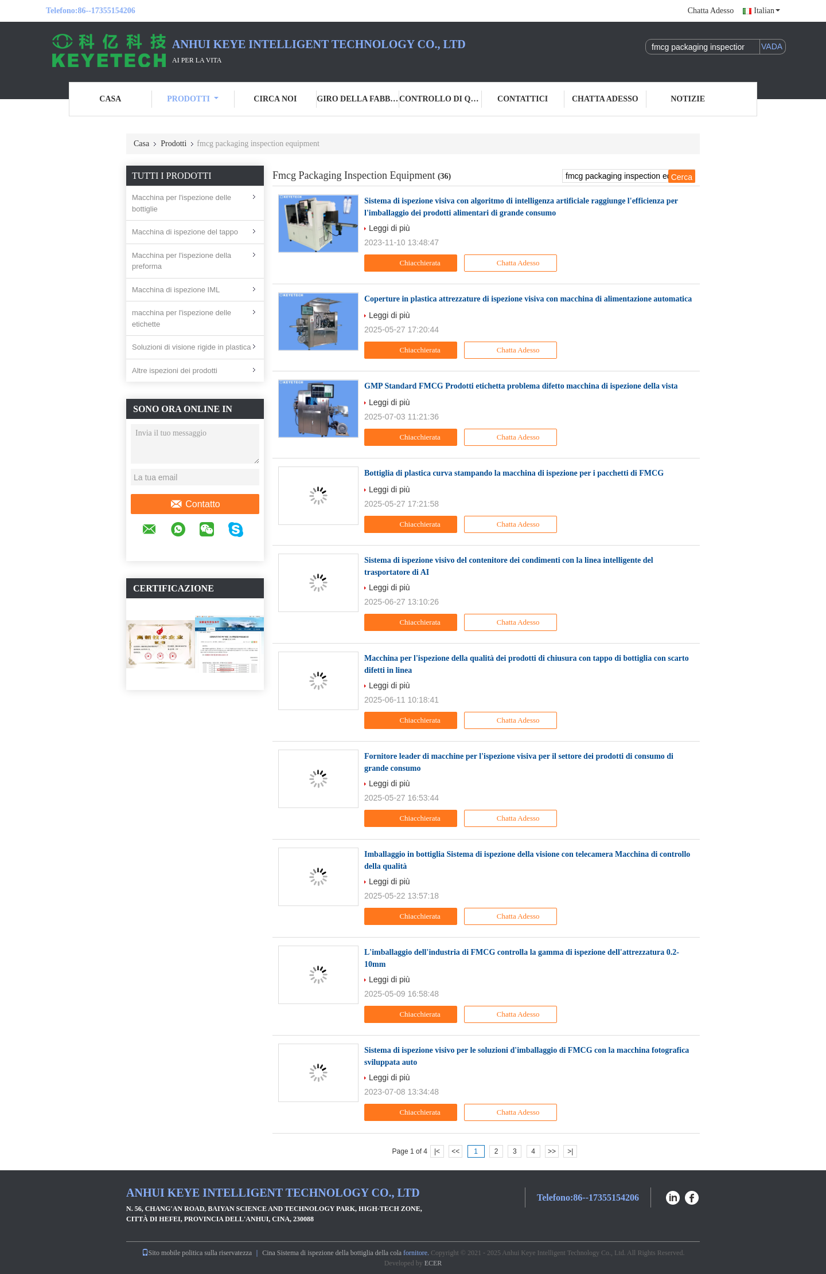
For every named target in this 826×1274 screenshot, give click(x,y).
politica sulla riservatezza (217, 1253)
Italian (767, 10)
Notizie (688, 99)
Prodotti (193, 99)
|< (437, 1151)
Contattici (522, 99)
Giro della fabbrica (358, 99)
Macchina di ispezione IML (176, 289)
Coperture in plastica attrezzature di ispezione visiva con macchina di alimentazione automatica (528, 299)
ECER (433, 1263)
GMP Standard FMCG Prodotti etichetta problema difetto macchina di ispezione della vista (521, 386)
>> (552, 1151)
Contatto (195, 504)
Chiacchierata (412, 263)
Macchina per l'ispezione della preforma (181, 261)
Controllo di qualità (440, 99)
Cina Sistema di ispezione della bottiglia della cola (332, 1253)
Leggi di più (389, 228)
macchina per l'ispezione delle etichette (181, 318)
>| (570, 1151)
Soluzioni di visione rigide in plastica (191, 347)
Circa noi (275, 99)
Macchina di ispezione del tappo (185, 232)
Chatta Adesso (711, 10)
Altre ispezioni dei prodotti (174, 370)
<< (455, 1151)
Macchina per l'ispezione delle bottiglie (181, 203)
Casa (110, 99)
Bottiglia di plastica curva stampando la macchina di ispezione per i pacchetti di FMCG (514, 473)
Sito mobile (161, 1253)
